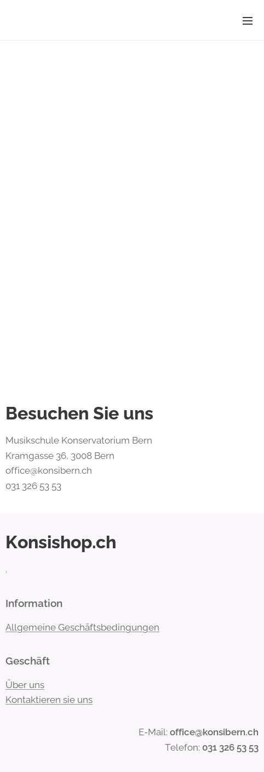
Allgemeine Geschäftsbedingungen (82, 626)
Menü (247, 20)
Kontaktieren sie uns (49, 699)
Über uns (24, 684)
